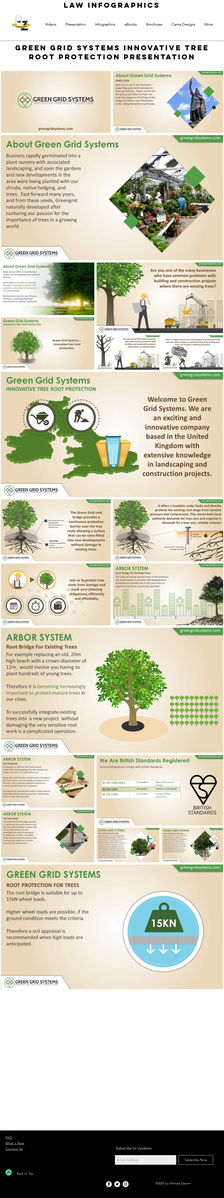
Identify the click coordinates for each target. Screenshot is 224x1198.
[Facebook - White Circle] (109, 1184)
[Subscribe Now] (196, 1160)
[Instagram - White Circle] (126, 1184)
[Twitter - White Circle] (117, 1184)
